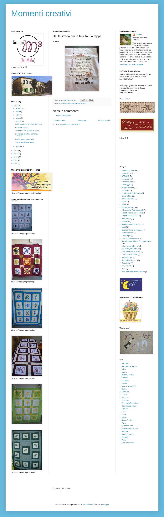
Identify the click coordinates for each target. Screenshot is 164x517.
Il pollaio (125, 409)
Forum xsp (126, 397)
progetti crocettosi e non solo (132, 213)
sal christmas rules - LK (130, 246)
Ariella (124, 369)
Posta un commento (63, 116)
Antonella (125, 363)
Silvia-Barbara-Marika (130, 429)
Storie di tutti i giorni (129, 260)
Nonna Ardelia (127, 420)
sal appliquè (126, 236)
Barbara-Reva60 (128, 375)
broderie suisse (127, 182)
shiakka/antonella (128, 443)
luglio (18, 115)
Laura (124, 414)
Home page (82, 120)
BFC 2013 (125, 176)
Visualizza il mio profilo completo (132, 65)
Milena (124, 417)
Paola (124, 423)
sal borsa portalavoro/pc (130, 238)
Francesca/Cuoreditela (130, 403)
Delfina (124, 389)
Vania (124, 440)
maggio (19, 121)
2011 (16, 160)
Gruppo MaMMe (128, 187)
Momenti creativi (41, 13)
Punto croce (65, 103)
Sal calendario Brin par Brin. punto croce (136, 241)
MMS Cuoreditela (128, 199)
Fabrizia (125, 395)
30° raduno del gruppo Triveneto (27, 131)
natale (124, 202)
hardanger (125, 190)
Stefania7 (125, 431)
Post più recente (60, 120)
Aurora (124, 372)
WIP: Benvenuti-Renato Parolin (133, 272)
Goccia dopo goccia (129, 406)
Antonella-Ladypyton (129, 366)
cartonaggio (126, 185)
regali (124, 227)
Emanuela (125, 392)
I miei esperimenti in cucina (132, 193)
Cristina (124, 383)
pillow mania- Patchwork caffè (133, 210)
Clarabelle (125, 381)
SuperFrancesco (128, 434)
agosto (18, 112)
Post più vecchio (104, 120)
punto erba (126, 221)
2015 (16, 105)
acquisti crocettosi (128, 171)
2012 (16, 157)
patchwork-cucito (128, 207)
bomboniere (126, 179)
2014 (16, 151)
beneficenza (126, 173)
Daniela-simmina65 (129, 386)
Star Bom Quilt (127, 257)
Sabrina (139, 35)
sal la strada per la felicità (77, 103)
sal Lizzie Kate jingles (130, 255)
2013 (16, 154)
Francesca (125, 400)
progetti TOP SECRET (130, 216)
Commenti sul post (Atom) (69, 124)
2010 (16, 163)
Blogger (106, 505)
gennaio (19, 146)
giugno (18, 118)
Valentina (125, 437)
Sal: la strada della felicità (24, 142)
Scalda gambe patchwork (24, 139)
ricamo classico (127, 233)
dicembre (19, 108)
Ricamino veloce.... (22, 127)
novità (124, 204)
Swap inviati (126, 263)
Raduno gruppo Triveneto (131, 224)
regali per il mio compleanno (132, 230)
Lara (123, 412)
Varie (123, 269)
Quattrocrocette (127, 426)
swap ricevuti (126, 266)
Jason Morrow (87, 505)
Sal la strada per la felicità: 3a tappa (28, 124)
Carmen (125, 378)
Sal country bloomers (129, 249)
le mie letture (126, 196)
